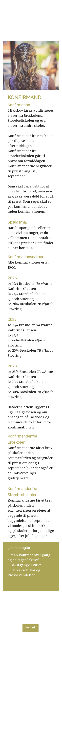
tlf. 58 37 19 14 (30, 618)
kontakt (25, 248)
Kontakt (30, 627)
